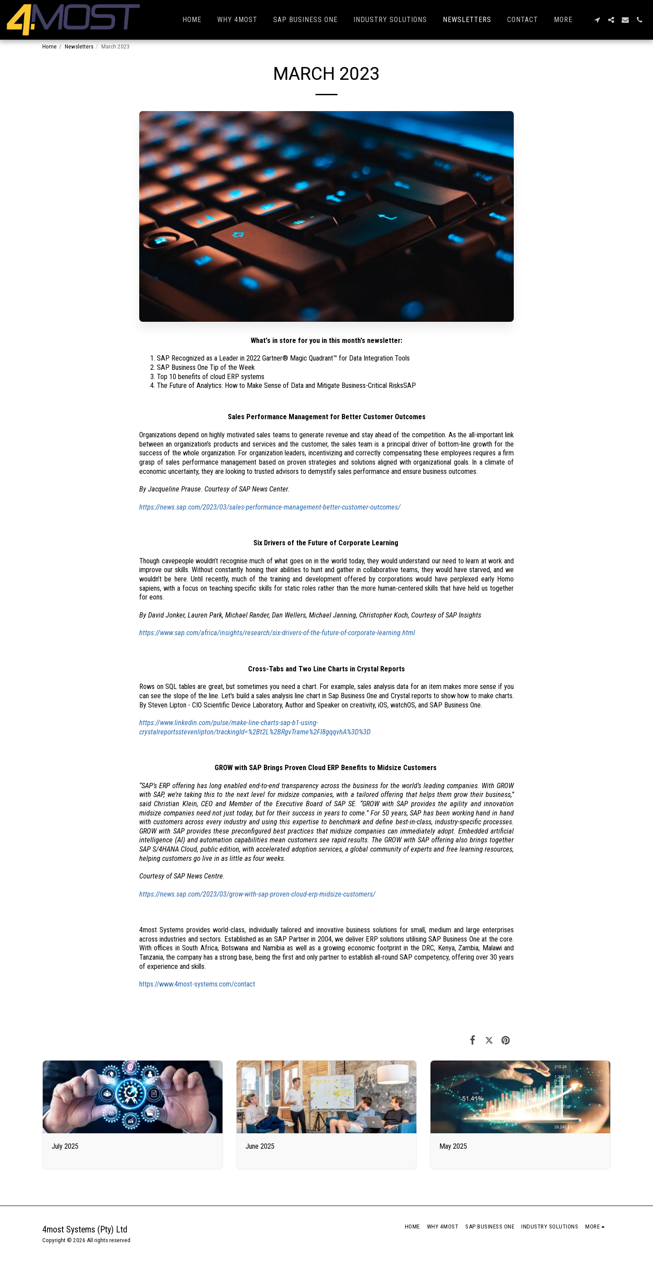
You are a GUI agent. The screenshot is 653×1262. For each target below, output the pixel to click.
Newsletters (79, 46)
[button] (597, 19)
